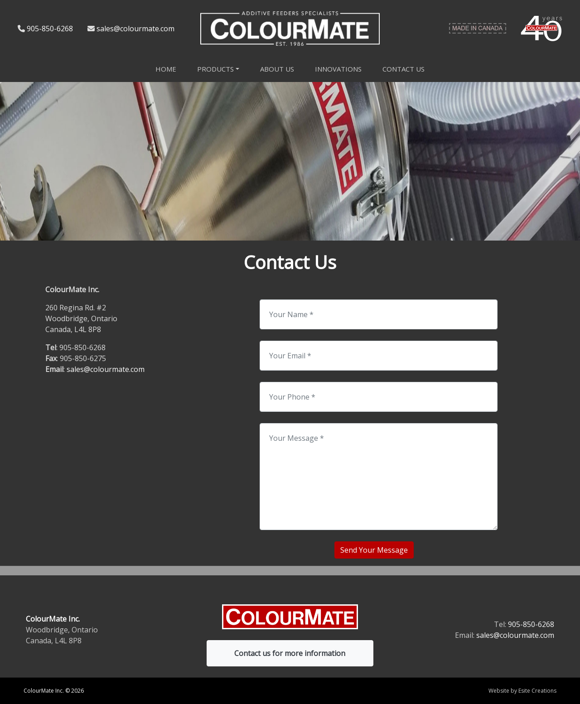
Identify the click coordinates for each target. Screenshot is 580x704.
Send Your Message (374, 550)
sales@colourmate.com (135, 29)
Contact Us (403, 68)
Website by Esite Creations (522, 690)
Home (165, 68)
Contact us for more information (289, 653)
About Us (277, 68)
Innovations (338, 68)
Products (215, 68)
